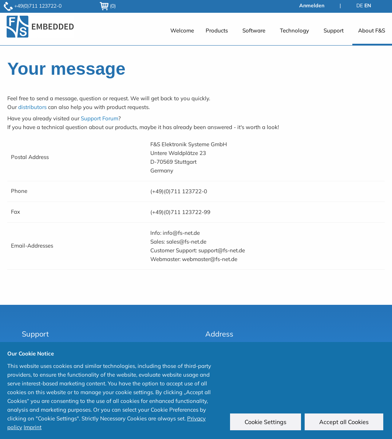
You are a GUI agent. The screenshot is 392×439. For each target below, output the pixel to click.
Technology (294, 30)
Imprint (32, 427)
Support (334, 30)
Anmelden (311, 5)
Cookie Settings (267, 423)
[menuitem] (182, 34)
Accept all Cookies (345, 423)
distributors (32, 107)
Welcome (182, 30)
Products (217, 30)
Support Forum (99, 118)
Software (253, 30)
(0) (108, 6)
